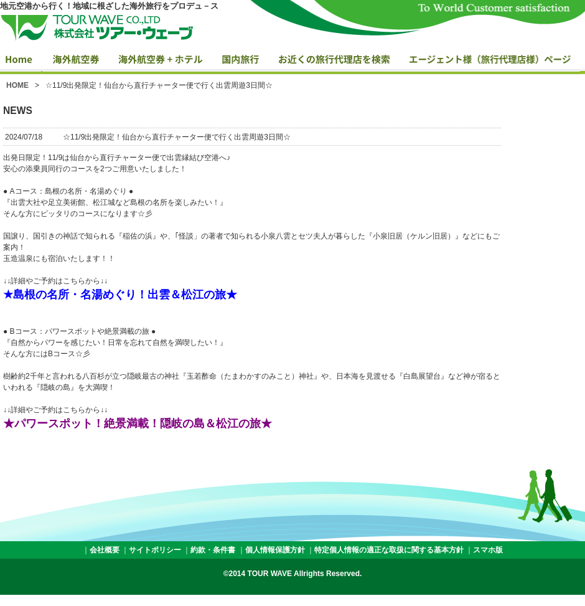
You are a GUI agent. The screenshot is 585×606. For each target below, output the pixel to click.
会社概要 (104, 550)
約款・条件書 (212, 550)
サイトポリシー (155, 550)
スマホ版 (488, 550)
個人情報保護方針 (275, 550)
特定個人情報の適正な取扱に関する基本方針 (389, 550)
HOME (17, 85)
